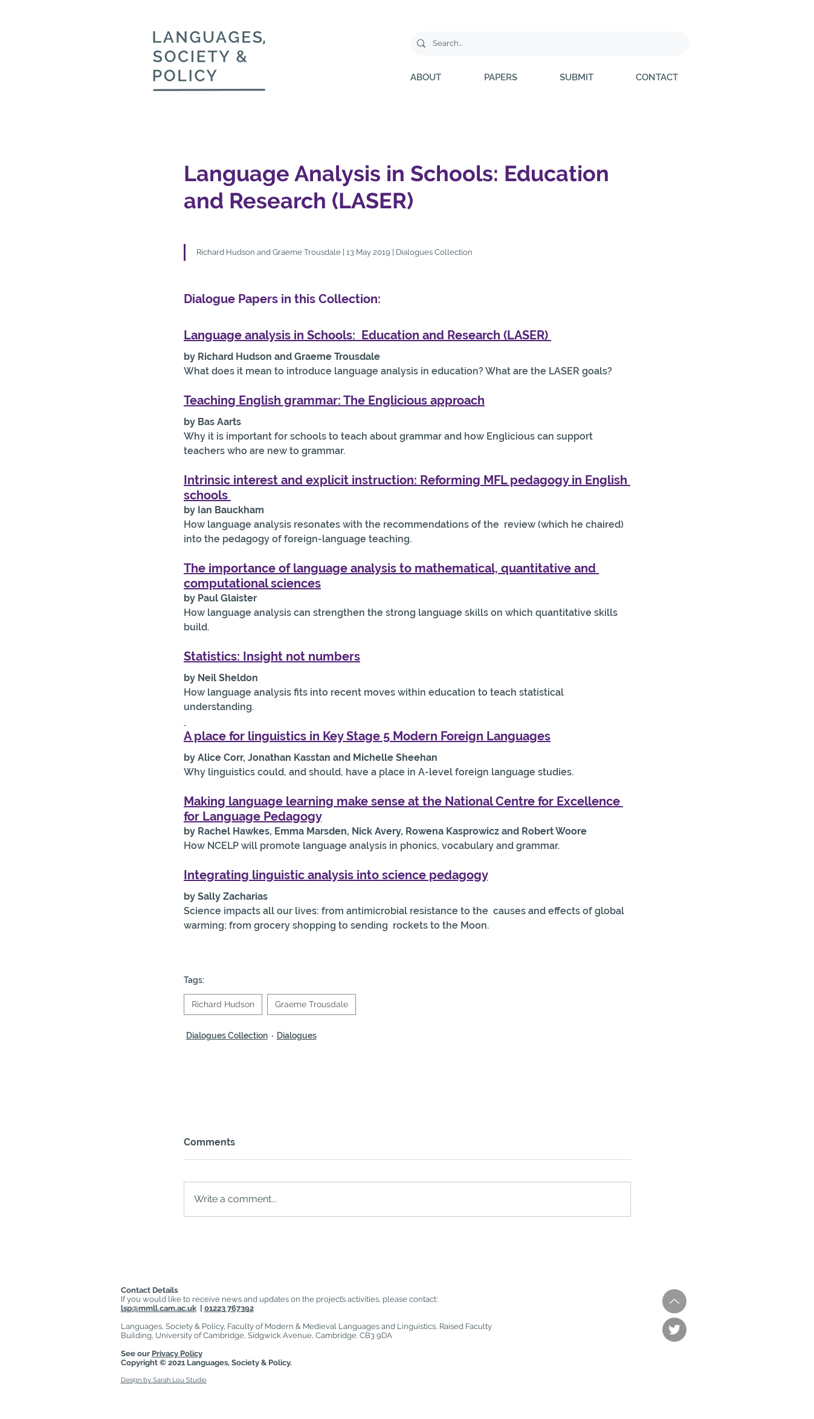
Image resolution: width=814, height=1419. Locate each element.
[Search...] (548, 43)
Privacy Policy (177, 1353)
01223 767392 (229, 1308)
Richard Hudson (223, 1004)
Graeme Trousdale (311, 1004)
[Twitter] (674, 1330)
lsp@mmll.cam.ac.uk (158, 1308)
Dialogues (297, 1035)
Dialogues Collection (227, 1035)
